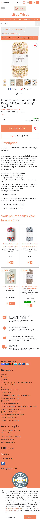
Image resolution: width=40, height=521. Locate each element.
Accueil (5, 29)
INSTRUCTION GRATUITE (9, 417)
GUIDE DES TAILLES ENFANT (10, 420)
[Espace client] (24, 2)
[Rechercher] (37, 23)
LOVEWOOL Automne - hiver (10, 398)
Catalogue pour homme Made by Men (13, 409)
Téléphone (5, 454)
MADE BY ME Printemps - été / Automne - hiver (15, 395)
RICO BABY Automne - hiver (10, 401)
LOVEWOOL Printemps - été (10, 390)
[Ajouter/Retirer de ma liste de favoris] (36, 128)
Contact (19, 2)
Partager (13, 89)
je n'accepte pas (10, 517)
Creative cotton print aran (10, 34)
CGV (3, 387)
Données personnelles (8, 442)
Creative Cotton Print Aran (12, 109)
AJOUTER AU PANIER (16, 128)
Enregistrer (26, 89)
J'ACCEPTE (30, 517)
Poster (20, 93)
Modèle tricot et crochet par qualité (12, 415)
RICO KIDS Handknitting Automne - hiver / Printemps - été (19, 406)
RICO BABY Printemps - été (10, 404)
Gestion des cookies (7, 439)
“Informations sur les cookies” (14, 508)
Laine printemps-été (17, 29)
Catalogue (5, 377)
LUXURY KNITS (6, 393)
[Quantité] (5, 119)
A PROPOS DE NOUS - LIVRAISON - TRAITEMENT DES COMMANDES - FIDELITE (17, 383)
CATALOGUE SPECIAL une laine (11, 412)
